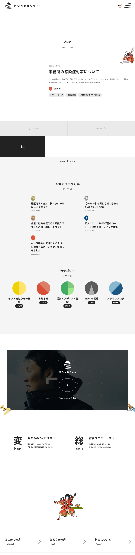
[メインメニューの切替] (128, 5)
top (63, 47)
